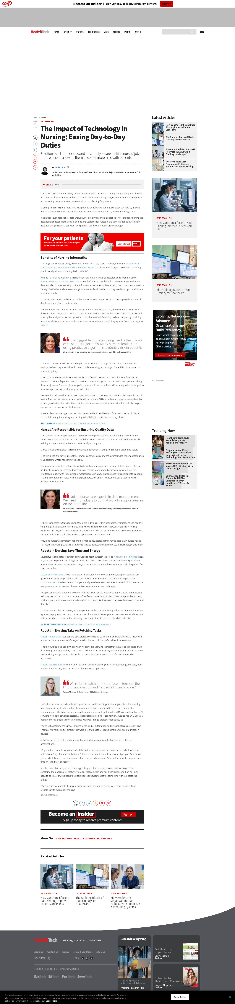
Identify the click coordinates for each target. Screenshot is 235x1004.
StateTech (84, 977)
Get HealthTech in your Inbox (164, 951)
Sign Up (165, 3)
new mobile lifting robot (128, 556)
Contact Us (52, 952)
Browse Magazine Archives (164, 986)
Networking (43, 117)
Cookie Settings (180, 997)
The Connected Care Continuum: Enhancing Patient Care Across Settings (180, 164)
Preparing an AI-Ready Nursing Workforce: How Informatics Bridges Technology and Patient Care (180, 454)
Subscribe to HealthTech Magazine (168, 980)
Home (35, 117)
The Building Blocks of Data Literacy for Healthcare (180, 138)
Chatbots (45, 610)
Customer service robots (52, 574)
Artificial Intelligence (98, 838)
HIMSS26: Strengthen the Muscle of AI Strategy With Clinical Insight (179, 466)
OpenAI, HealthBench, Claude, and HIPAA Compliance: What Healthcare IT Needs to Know (178, 481)
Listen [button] (49, 185)
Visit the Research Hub (132, 988)
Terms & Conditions (82, 952)
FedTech (68, 977)
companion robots (50, 582)
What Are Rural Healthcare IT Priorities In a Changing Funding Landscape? (180, 152)
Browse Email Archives (162, 957)
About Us (39, 952)
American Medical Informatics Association (61, 281)
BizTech (40, 977)
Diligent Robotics (49, 636)
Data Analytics (64, 838)
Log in (201, 32)
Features (79, 32)
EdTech (54, 977)
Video (106, 32)
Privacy (65, 952)
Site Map (100, 952)
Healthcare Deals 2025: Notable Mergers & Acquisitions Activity (177, 440)
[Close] (230, 997)
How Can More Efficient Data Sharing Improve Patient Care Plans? (180, 127)
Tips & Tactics (93, 32)
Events (127, 32)
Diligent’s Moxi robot (51, 664)
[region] (117, 997)
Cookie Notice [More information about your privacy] (51, 1001)
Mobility (79, 838)
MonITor (116, 32)
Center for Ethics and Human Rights (76, 267)
